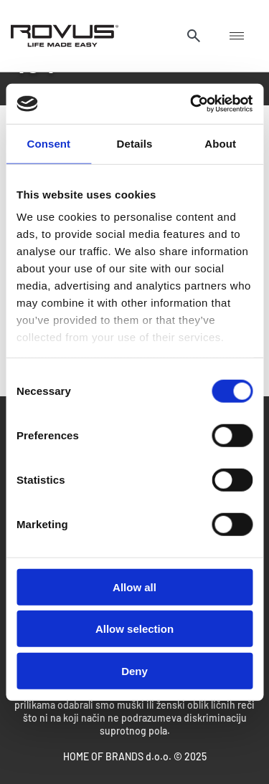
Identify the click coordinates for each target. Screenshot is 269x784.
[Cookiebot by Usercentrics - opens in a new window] (192, 104)
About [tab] (220, 143)
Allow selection (134, 629)
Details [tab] (135, 143)
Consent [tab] (48, 143)
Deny (134, 670)
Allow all (134, 586)
